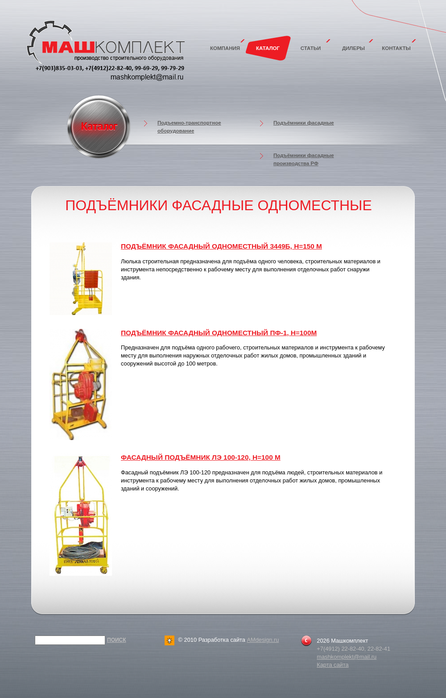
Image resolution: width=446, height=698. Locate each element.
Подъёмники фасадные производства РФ (303, 159)
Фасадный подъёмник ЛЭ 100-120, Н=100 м (201, 457)
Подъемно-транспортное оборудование (189, 126)
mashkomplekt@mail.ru (346, 656)
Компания (225, 48)
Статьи (311, 48)
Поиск (116, 640)
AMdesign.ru (263, 639)
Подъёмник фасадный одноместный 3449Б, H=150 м (221, 246)
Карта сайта (332, 664)
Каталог (268, 48)
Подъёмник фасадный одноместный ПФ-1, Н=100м (219, 333)
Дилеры (353, 48)
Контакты (396, 48)
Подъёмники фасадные (303, 122)
